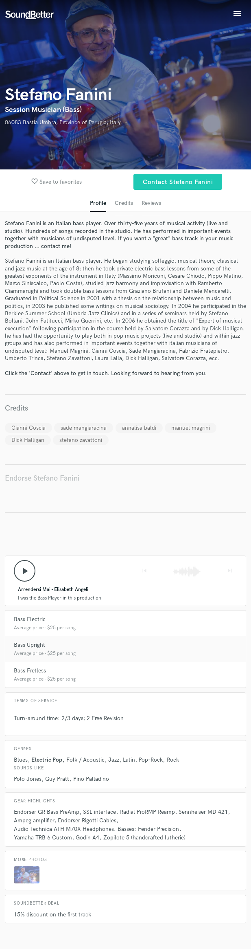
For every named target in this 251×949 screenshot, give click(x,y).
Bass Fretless (30, 670)
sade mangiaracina (84, 427)
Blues (21, 759)
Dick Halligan (27, 440)
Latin (129, 759)
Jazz (113, 759)
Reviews (151, 203)
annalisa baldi (139, 427)
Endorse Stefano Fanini (42, 478)
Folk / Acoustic (85, 759)
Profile (98, 203)
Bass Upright (29, 644)
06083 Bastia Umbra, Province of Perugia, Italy (63, 122)
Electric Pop (46, 759)
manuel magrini (190, 427)
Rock (173, 759)
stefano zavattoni (80, 440)
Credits (124, 203)
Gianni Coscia (28, 427)
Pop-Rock (151, 759)
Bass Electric (30, 619)
